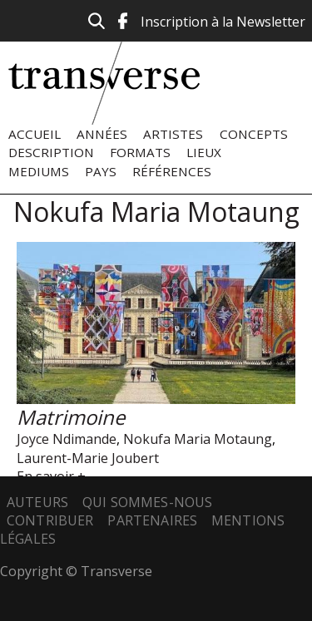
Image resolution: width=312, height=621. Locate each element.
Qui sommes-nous (147, 502)
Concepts (254, 134)
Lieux (203, 152)
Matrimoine (71, 417)
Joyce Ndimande (66, 439)
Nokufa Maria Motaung (197, 439)
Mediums (38, 171)
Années (102, 134)
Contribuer (50, 520)
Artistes (173, 134)
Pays (100, 171)
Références (171, 171)
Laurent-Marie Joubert (88, 458)
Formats (140, 152)
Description (51, 152)
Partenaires (152, 520)
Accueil (34, 134)
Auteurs (37, 502)
